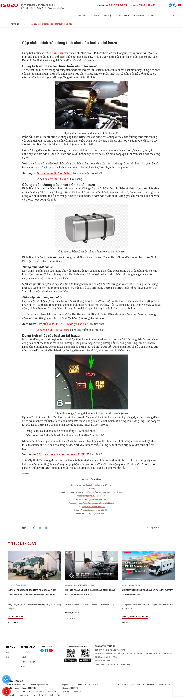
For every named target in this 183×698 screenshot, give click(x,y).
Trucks (23, 585)
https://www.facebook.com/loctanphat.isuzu (96, 503)
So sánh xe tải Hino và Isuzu (52, 329)
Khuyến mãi (143, 617)
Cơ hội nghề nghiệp (28, 662)
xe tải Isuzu (57, 53)
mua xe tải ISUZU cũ (57, 178)
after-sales (82, 585)
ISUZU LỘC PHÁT (28, 647)
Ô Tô (7, 652)
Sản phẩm (10, 647)
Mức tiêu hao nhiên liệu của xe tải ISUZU (62, 454)
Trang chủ (15, 24)
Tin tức (96, 15)
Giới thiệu (24, 652)
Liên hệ (151, 15)
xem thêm (13, 623)
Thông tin (19, 617)
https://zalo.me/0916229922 (93, 507)
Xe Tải (8, 657)
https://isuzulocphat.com (95, 496)
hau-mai (90, 585)
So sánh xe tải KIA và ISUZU (54, 173)
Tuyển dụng (138, 15)
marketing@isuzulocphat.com (94, 499)
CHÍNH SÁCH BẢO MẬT (14, 681)
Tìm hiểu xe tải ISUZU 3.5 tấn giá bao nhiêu (63, 323)
